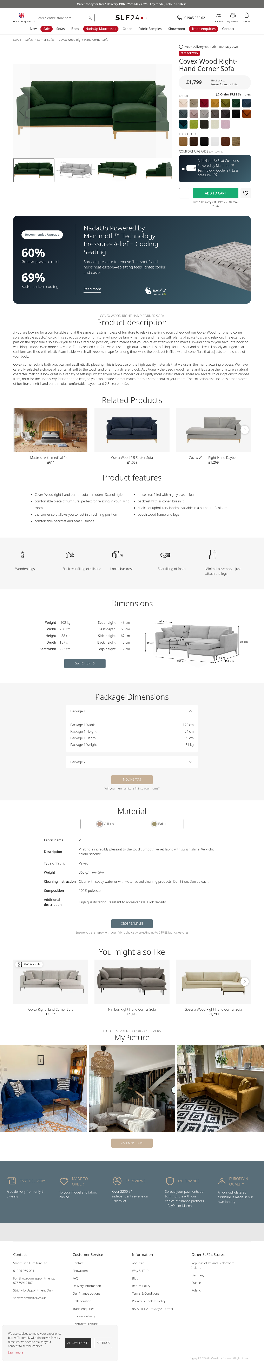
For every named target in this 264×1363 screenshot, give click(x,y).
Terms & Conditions (145, 1293)
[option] (183, 103)
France (196, 1283)
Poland (196, 1290)
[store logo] (132, 17)
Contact (228, 28)
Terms (167, 1309)
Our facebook (123, 1232)
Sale (46, 28)
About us (138, 1263)
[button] (21, 111)
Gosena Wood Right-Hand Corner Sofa (213, 1009)
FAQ (75, 1278)
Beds (75, 28)
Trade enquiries (204, 28)
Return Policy (141, 1286)
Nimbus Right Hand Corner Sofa (132, 1009)
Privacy (154, 1309)
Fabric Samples (149, 28)
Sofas (60, 28)
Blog (135, 1278)
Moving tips (132, 779)
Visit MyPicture (132, 1143)
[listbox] (215, 114)
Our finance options (86, 1293)
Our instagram (132, 1232)
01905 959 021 (23, 1271)
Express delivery (84, 1316)
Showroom (176, 28)
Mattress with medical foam (50, 457)
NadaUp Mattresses (101, 28)
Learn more (15, 1352)
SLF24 (17, 40)
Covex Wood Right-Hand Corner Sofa (83, 40)
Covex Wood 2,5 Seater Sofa (132, 457)
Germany (197, 1275)
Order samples (132, 923)
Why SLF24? (140, 1271)
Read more (92, 289)
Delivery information (87, 1286)
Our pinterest (140, 1232)
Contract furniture (85, 1324)
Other (127, 28)
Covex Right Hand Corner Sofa (50, 1009)
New (33, 28)
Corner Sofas (45, 40)
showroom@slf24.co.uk (29, 1298)
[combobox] (64, 18)
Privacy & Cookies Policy (148, 1301)
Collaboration (82, 1301)
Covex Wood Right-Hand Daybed (213, 457)
